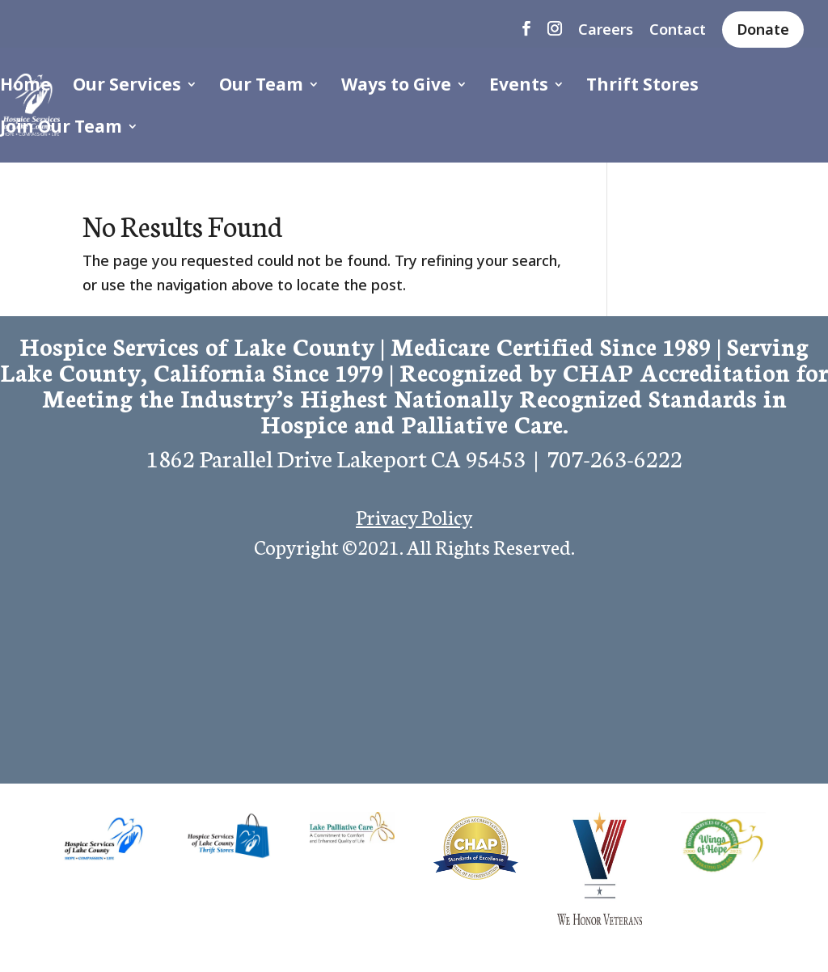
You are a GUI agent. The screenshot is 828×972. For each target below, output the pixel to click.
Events (518, 86)
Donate (763, 29)
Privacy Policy (414, 516)
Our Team (261, 86)
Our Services (127, 86)
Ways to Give (396, 86)
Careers (605, 30)
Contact (677, 30)
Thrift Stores (642, 86)
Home (25, 86)
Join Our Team (61, 128)
